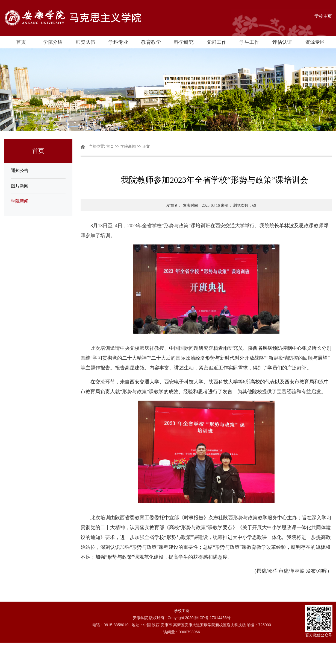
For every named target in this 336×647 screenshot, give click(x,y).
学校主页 (323, 16)
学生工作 (249, 42)
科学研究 (184, 42)
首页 (21, 42)
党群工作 (216, 42)
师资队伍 (85, 42)
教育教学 (151, 42)
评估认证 (282, 42)
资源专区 (315, 42)
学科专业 (118, 42)
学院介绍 (53, 42)
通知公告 (19, 170)
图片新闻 (19, 185)
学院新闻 (19, 201)
